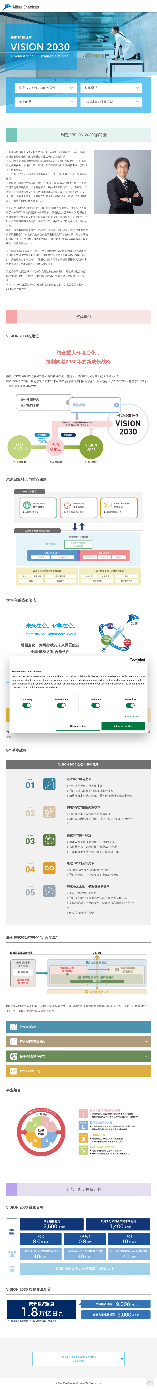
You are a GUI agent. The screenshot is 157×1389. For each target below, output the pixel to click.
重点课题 (91, 406)
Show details (132, 716)
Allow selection (78, 726)
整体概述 (112, 88)
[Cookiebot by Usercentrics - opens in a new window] (131, 660)
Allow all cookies (123, 726)
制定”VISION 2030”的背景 (46, 88)
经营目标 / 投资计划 (112, 102)
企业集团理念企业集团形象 (47, 406)
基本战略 (46, 102)
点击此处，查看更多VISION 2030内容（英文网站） (91, 1360)
